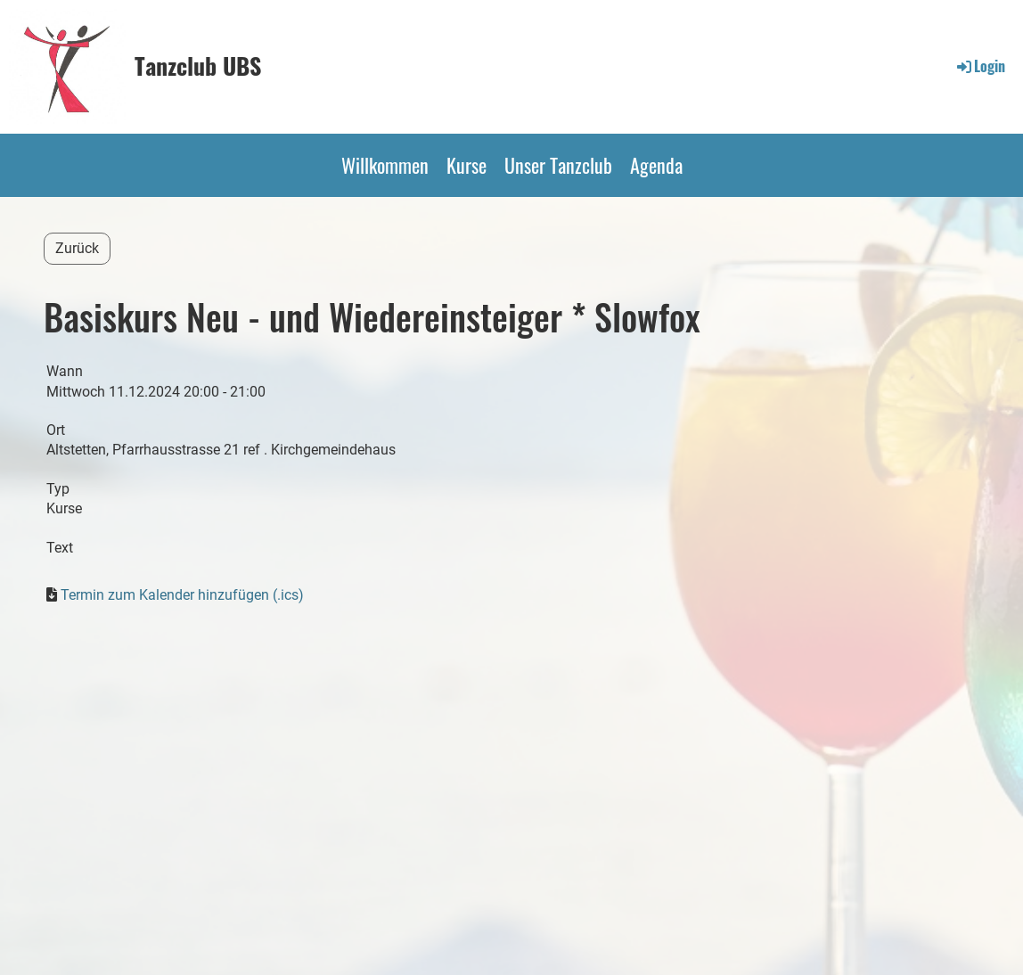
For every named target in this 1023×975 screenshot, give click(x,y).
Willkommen (385, 165)
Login (979, 66)
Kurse (466, 165)
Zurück (77, 248)
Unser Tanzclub (558, 165)
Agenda (656, 165)
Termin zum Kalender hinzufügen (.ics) (182, 594)
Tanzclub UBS (198, 66)
